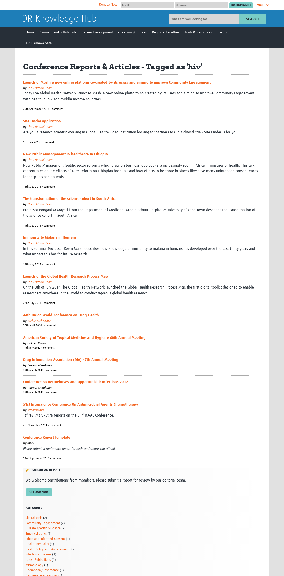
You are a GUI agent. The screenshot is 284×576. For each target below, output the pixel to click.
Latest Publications (38, 560)
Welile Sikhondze (39, 321)
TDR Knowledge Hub (57, 19)
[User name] (147, 5)
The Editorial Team (40, 88)
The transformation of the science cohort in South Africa (69, 199)
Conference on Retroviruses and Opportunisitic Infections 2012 (75, 382)
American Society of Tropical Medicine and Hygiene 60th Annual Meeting (84, 338)
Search (252, 19)
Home (30, 32)
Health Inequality (37, 544)
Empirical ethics (36, 533)
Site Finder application (42, 121)
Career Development (97, 32)
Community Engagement (43, 523)
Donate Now (108, 4)
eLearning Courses (132, 32)
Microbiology (34, 565)
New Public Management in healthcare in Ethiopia (65, 154)
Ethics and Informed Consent (45, 539)
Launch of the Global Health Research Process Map (65, 276)
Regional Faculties (166, 32)
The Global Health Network (55, 5)
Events (222, 32)
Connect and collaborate (58, 32)
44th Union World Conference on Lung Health (61, 315)
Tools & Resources (198, 32)
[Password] (201, 5)
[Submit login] (241, 5)
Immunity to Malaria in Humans (50, 237)
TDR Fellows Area (38, 43)
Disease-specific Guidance (43, 528)
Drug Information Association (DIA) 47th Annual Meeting (70, 360)
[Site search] (204, 19)
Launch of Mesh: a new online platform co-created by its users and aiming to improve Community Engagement (117, 82)
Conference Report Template (46, 437)
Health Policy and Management (47, 549)
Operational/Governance (42, 570)
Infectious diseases (38, 554)
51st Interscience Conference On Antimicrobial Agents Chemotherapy (80, 404)
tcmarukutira (35, 410)
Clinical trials (34, 518)
